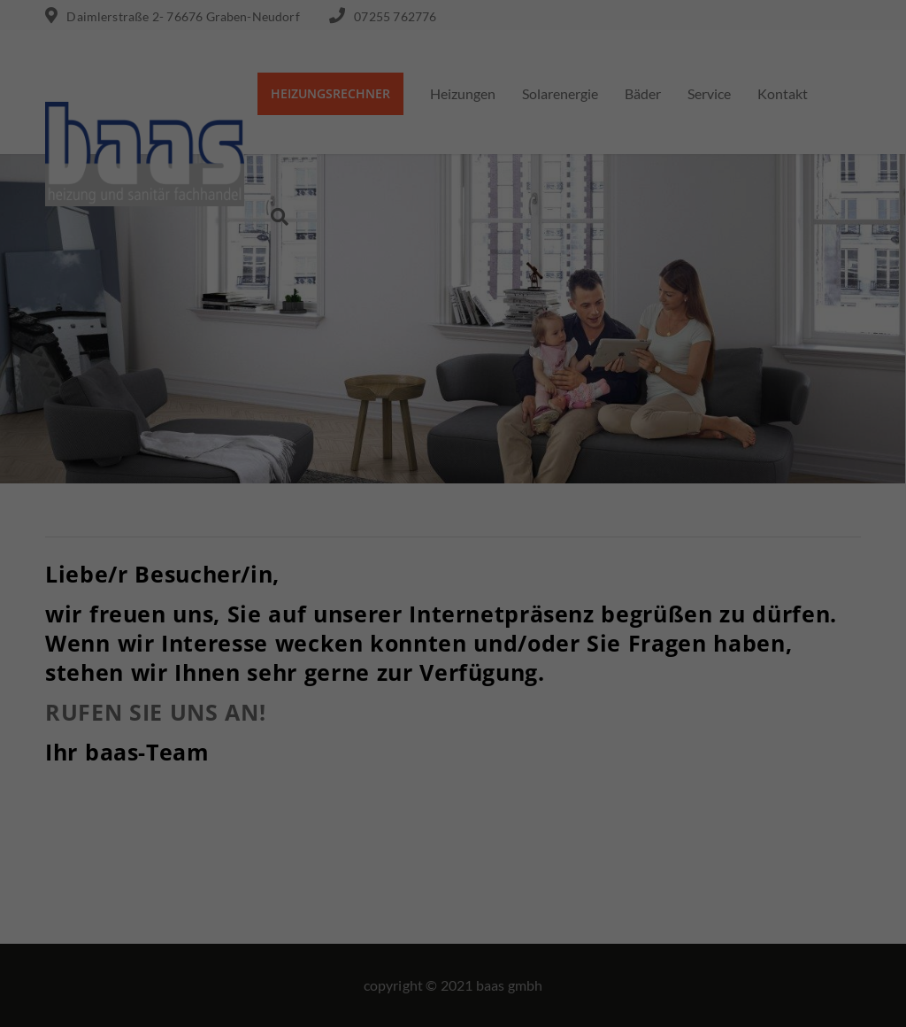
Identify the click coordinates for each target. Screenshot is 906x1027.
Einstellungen (261, 757)
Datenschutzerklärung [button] (463, 1004)
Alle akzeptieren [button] (453, 861)
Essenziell (263, 798)
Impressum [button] (545, 1004)
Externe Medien (614, 798)
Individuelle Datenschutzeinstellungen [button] (452, 965)
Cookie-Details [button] (371, 1004)
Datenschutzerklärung (365, 740)
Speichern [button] (453, 913)
